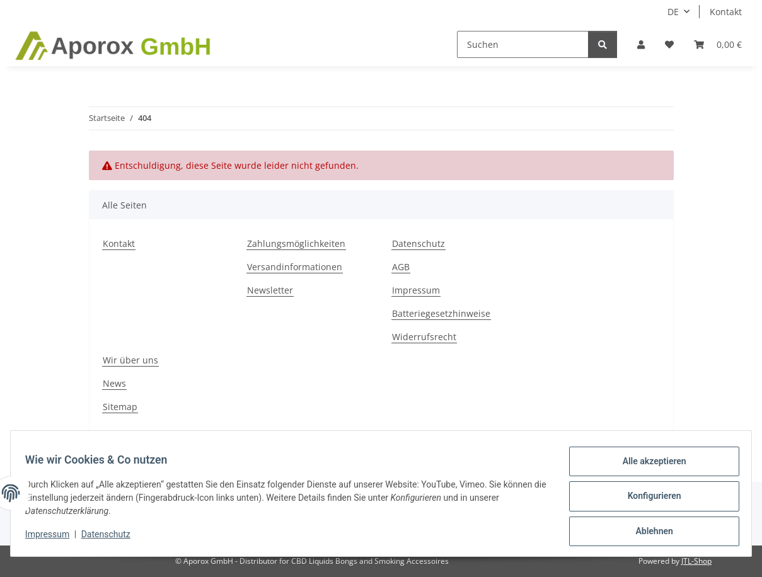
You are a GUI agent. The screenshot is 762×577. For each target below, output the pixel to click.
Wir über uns (130, 360)
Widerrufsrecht (424, 337)
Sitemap (120, 407)
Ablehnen (648, 532)
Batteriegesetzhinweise (441, 313)
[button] (641, 44)
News (114, 383)
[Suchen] (523, 44)
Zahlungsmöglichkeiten (296, 243)
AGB (401, 267)
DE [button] (673, 12)
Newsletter (270, 290)
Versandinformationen (294, 267)
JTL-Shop (696, 561)
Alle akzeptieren (648, 467)
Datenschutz (111, 538)
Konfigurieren (648, 499)
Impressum (53, 538)
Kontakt (726, 12)
